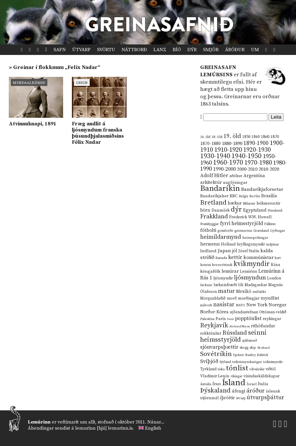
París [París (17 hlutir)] (221, 318)
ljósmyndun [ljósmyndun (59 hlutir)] (250, 277)
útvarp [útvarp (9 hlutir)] (240, 398)
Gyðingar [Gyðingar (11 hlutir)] (277, 231)
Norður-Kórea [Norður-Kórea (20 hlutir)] (214, 312)
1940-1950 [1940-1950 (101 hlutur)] (246, 156)
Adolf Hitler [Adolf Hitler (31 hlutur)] (214, 175)
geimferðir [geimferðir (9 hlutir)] (225, 231)
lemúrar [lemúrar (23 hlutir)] (230, 271)
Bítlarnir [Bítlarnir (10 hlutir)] (249, 203)
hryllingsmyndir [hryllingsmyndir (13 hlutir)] (251, 244)
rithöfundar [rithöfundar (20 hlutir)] (263, 326)
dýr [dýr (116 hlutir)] (236, 209)
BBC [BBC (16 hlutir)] (234, 196)
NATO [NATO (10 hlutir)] (240, 305)
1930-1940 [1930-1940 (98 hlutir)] (215, 156)
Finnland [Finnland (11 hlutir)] (275, 210)
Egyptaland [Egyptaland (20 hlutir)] (254, 210)
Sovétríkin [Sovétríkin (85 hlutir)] (216, 354)
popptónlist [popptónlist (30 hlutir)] (248, 318)
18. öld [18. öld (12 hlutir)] (217, 136)
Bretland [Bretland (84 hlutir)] (213, 202)
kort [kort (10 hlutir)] (278, 258)
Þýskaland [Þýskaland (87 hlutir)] (215, 390)
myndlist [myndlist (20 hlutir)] (270, 298)
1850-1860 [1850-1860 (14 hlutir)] (251, 136)
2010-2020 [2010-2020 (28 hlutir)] (269, 169)
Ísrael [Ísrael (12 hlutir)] (252, 384)
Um (255, 49)
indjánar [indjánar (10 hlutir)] (272, 244)
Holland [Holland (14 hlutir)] (228, 244)
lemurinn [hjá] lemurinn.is (104, 428)
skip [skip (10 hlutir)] (253, 347)
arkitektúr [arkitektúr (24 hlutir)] (211, 182)
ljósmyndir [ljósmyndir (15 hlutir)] (223, 278)
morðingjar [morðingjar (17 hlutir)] (248, 298)
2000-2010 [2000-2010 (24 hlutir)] (247, 169)
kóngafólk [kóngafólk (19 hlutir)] (210, 271)
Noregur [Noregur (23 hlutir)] (277, 305)
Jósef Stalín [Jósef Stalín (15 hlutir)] (248, 251)
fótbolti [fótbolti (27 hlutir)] (208, 230)
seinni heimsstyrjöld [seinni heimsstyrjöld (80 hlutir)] (233, 336)
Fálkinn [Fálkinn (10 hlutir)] (270, 224)
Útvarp (81, 49)
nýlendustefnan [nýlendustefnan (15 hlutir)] (244, 312)
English (153, 428)
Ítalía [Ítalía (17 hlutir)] (263, 384)
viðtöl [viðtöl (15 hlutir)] (271, 369)
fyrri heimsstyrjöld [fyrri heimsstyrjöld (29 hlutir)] (241, 223)
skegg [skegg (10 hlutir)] (244, 347)
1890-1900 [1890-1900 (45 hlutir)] (256, 143)
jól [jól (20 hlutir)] (234, 251)
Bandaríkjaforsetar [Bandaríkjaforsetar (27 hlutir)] (262, 189)
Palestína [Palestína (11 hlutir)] (207, 319)
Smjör (211, 49)
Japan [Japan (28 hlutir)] (224, 251)
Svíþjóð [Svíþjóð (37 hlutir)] (209, 361)
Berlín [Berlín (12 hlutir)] (254, 196)
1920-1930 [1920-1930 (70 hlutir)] (257, 150)
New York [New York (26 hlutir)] (256, 305)
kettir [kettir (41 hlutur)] (235, 257)
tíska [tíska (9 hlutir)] (221, 369)
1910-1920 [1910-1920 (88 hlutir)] (228, 150)
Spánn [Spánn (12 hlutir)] (238, 354)
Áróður (235, 49)
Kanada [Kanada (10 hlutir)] (221, 258)
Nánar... (155, 422)
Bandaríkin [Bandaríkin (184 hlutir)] (220, 188)
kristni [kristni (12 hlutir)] (205, 264)
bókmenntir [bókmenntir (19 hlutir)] (268, 203)
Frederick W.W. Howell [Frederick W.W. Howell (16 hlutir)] (250, 217)
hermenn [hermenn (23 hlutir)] (210, 244)
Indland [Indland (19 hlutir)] (208, 251)
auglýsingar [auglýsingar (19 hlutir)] (235, 182)
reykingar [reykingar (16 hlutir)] (272, 318)
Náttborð (134, 49)
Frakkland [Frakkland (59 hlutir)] (214, 216)
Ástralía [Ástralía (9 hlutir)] (205, 384)
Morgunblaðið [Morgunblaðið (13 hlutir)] (213, 298)
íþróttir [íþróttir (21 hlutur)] (227, 398)
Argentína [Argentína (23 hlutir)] (254, 176)
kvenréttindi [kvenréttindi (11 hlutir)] (222, 265)
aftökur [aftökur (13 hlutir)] (235, 176)
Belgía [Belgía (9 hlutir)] (243, 196)
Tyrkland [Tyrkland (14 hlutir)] (208, 369)
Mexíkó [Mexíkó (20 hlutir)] (243, 291)
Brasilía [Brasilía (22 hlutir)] (269, 196)
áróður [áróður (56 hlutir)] (255, 391)
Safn (59, 49)
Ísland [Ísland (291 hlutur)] (233, 382)
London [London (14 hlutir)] (274, 278)
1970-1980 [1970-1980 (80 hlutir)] (258, 162)
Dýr (192, 49)
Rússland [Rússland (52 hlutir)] (234, 333)
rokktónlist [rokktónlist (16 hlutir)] (210, 333)
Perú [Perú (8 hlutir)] (230, 319)
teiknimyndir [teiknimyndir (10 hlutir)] (273, 362)
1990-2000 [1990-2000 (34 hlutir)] (224, 169)
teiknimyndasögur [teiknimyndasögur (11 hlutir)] (247, 362)
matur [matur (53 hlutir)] (226, 291)
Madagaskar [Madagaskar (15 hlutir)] (256, 285)
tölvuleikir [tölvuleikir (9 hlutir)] (257, 369)
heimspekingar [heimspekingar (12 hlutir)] (255, 237)
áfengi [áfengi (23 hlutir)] (238, 391)
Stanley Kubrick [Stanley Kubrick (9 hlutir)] (256, 355)
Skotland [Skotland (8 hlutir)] (263, 348)
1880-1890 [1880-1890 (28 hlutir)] (232, 143)
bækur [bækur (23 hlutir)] (235, 203)
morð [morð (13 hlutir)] (232, 298)
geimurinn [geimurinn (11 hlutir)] (243, 231)
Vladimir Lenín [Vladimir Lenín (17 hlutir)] (214, 376)
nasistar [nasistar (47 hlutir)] (224, 304)
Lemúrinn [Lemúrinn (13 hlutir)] (248, 271)
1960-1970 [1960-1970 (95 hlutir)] (228, 162)
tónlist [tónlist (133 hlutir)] (237, 368)
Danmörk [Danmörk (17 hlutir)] (221, 210)
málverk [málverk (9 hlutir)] (206, 305)
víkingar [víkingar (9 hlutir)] (236, 376)
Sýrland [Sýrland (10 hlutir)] (225, 362)
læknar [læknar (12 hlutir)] (206, 285)
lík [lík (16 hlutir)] (240, 285)
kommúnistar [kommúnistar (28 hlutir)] (258, 257)
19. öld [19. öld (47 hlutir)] (232, 136)
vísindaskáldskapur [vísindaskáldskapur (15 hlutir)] (261, 376)
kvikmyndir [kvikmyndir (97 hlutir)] (251, 264)
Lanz (159, 49)
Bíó (177, 49)
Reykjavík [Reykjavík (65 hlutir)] (214, 325)
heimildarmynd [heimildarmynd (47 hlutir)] (220, 237)
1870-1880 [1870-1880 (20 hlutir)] (210, 143)
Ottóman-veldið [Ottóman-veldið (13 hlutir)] (272, 312)
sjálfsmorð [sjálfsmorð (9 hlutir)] (249, 341)
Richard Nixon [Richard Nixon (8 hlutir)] (239, 326)
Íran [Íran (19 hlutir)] (216, 384)
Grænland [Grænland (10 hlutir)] (261, 231)
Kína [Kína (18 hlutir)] (275, 264)
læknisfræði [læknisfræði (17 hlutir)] (225, 285)
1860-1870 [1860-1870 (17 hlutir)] (270, 136)
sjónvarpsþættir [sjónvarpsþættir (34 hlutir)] (219, 347)
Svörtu (106, 49)
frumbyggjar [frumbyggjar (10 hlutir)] (209, 224)
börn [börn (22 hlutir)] (205, 210)
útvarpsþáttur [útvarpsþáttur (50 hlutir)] (265, 397)
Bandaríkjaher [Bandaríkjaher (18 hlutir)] (214, 196)
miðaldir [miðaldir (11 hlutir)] (259, 292)
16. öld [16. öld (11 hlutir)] (205, 137)
